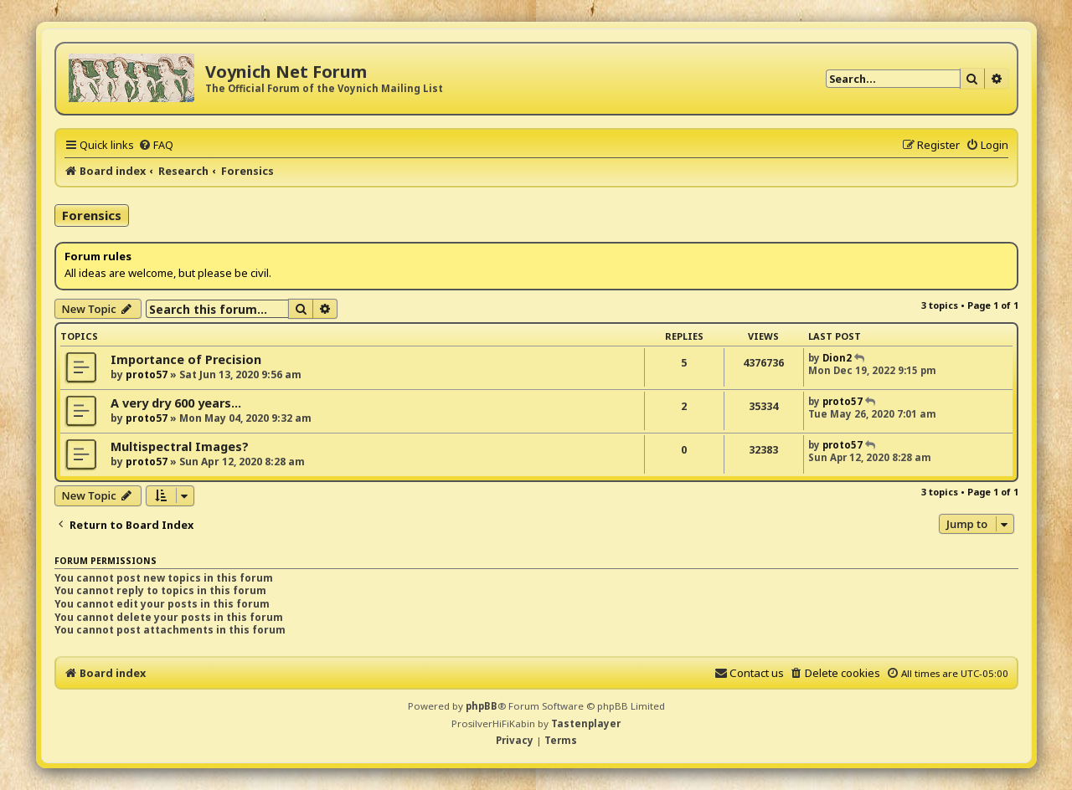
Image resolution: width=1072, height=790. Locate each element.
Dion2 (837, 357)
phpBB (481, 706)
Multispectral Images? (180, 446)
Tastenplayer (586, 723)
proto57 (147, 374)
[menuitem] (155, 145)
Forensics (91, 215)
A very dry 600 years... (176, 403)
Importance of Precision (186, 359)
